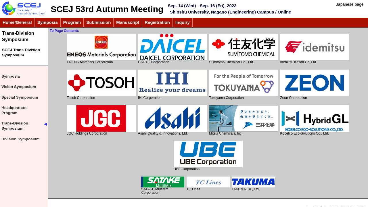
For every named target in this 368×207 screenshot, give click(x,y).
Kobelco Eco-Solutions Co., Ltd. (314, 120)
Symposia (10, 76)
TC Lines (208, 184)
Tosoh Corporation (101, 85)
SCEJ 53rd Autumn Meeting (107, 9)
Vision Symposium (18, 87)
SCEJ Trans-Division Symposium (21, 52)
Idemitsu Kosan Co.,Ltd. (314, 49)
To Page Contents (64, 30)
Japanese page (350, 4)
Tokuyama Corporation (243, 85)
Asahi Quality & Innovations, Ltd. (172, 120)
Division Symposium (20, 139)
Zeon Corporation (314, 85)
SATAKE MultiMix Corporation (162, 185)
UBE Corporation (208, 156)
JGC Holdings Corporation (101, 120)
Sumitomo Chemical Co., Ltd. (243, 49)
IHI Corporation (172, 85)
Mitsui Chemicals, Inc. (243, 120)
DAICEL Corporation (172, 49)
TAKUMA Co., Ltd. (253, 184)
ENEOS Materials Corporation (101, 49)
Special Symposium (19, 97)
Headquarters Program (13, 110)
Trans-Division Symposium (18, 36)
